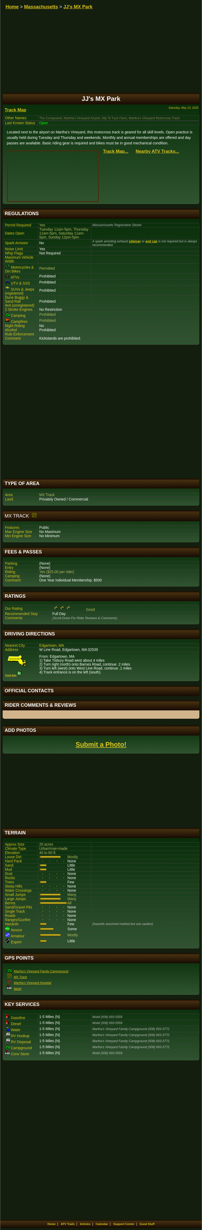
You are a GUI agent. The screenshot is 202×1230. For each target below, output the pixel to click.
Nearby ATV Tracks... (157, 151)
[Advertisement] (101, 411)
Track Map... (115, 151)
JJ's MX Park (77, 6)
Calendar (102, 1224)
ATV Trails (68, 1224)
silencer (135, 241)
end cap (151, 241)
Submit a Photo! (100, 744)
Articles (85, 1224)
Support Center (123, 1224)
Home (12, 6)
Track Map (15, 109)
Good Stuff (147, 1224)
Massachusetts (41, 6)
